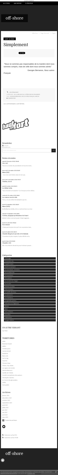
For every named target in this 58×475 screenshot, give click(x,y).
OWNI (4, 382)
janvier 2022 (5, 395)
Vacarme (4, 361)
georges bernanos (15, 96)
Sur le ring (5, 358)
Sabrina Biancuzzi (7, 370)
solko (3, 341)
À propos (29, 3)
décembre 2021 (7, 398)
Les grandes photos (10, 300)
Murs (6, 309)
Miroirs (7, 306)
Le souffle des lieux (10, 292)
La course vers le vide (9, 197)
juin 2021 (4, 410)
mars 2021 (5, 417)
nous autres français (28, 96)
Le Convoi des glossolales (9, 380)
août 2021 (5, 405)
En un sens (8, 284)
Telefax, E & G (7, 181)
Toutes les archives (11, 420)
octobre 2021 (6, 400)
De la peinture (9, 275)
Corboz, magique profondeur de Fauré (15, 215)
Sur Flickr (5, 331)
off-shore (14, 18)
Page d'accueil (45, 33)
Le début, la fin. (7, 188)
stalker (4, 346)
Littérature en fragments (32, 94)
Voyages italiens (9, 320)
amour (37, 96)
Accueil (6, 3)
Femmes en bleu (10, 286)
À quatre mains (9, 264)
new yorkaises (9, 312)
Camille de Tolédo (7, 373)
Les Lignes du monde (8, 368)
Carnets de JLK (6, 351)
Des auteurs (8, 278)
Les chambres (9, 298)
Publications (8, 317)
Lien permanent (12, 92)
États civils (5, 356)
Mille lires (35, 33)
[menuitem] (7, 3)
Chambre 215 (6, 243)
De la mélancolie (19, 94)
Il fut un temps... (9, 289)
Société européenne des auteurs (12, 375)
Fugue (54, 33)
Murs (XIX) (6, 206)
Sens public (5, 385)
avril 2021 (5, 415)
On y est (5, 163)
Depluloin (5, 353)
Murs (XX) (5, 172)
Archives (17, 3)
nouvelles (7, 314)
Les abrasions (9, 295)
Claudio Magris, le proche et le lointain (15, 234)
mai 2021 (4, 412)
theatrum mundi (7, 344)
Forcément (6, 224)
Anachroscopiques (10, 267)
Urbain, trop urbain (7, 365)
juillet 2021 (5, 407)
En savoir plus (31, 473)
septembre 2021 (7, 403)
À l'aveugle (8, 258)
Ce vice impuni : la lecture (12, 269)
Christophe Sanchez (8, 378)
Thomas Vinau (6, 363)
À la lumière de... (9, 261)
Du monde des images (11, 281)
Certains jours (6, 349)
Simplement (15, 44)
